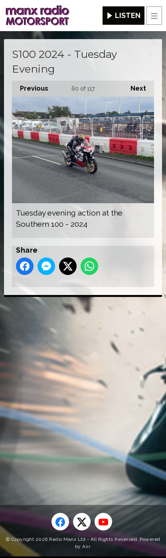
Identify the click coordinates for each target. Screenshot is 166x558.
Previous (30, 86)
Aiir (86, 546)
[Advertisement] (83, 388)
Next (134, 86)
